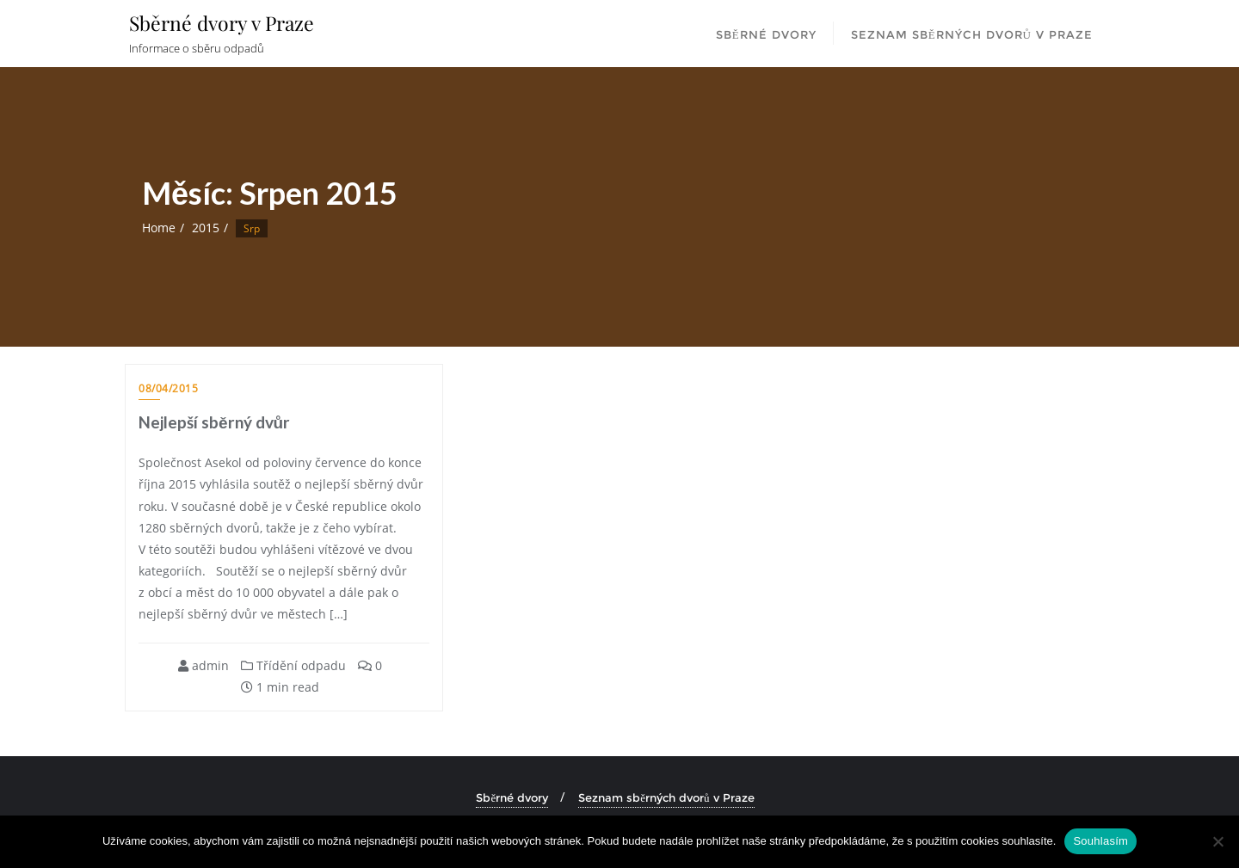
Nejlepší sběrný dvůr (214, 422)
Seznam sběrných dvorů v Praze (666, 797)
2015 (205, 227)
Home (159, 227)
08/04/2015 (168, 388)
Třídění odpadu (293, 665)
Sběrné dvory (512, 797)
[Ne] (1217, 841)
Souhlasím (1100, 840)
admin (203, 665)
